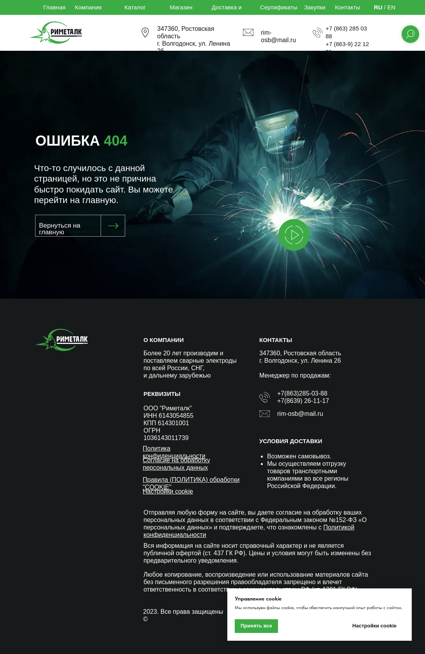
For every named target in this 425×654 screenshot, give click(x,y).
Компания (88, 7)
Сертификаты (279, 7)
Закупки (315, 7)
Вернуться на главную (59, 229)
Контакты (347, 7)
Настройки (159, 491)
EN (391, 7)
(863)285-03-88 (305, 393)
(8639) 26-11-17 (306, 400)
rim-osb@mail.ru (300, 413)
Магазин (181, 7)
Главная (54, 7)
